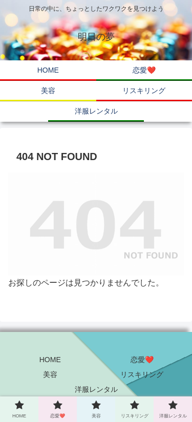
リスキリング (141, 374)
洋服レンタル (96, 389)
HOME (50, 360)
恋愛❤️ (142, 360)
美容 (50, 374)
